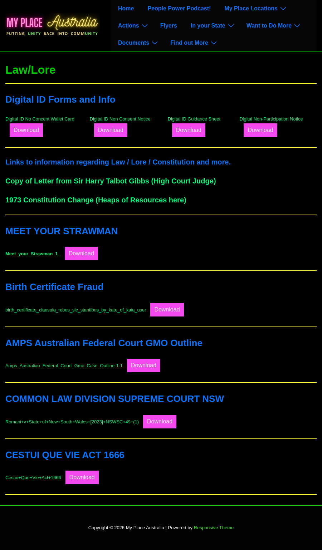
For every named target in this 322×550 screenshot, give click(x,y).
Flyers (168, 26)
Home (126, 8)
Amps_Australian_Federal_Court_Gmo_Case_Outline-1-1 (64, 365)
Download (26, 130)
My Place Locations (256, 8)
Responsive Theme (214, 527)
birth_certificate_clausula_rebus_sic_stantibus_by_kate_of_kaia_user (75, 310)
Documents (139, 43)
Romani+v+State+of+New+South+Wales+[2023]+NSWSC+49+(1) (72, 421)
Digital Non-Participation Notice (271, 119)
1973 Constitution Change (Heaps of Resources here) (95, 200)
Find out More (194, 43)
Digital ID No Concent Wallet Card (39, 119)
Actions (134, 25)
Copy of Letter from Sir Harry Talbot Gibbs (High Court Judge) (110, 181)
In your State (213, 25)
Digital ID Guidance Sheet (194, 119)
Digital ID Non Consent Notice (120, 119)
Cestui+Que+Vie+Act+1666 (33, 477)
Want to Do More (274, 25)
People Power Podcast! (179, 8)
